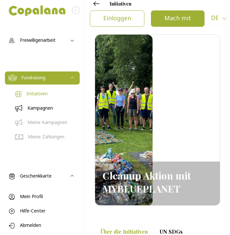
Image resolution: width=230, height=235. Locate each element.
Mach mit (177, 18)
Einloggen (117, 18)
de (215, 18)
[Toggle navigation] (42, 40)
